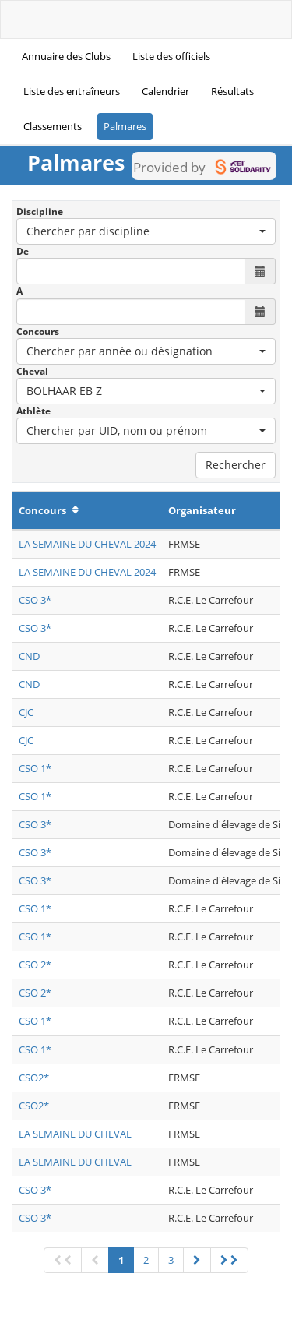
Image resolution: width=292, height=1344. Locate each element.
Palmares (125, 126)
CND (29, 656)
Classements (52, 126)
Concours (37, 331)
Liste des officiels (171, 56)
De (22, 251)
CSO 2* (35, 965)
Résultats (232, 91)
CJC (26, 712)
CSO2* (34, 1078)
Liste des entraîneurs (71, 91)
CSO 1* (35, 768)
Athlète (33, 411)
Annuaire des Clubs (66, 56)
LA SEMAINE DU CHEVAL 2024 (87, 544)
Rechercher (236, 464)
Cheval (32, 371)
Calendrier (165, 91)
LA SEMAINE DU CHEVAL (75, 1134)
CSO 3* (35, 600)
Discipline (39, 211)
